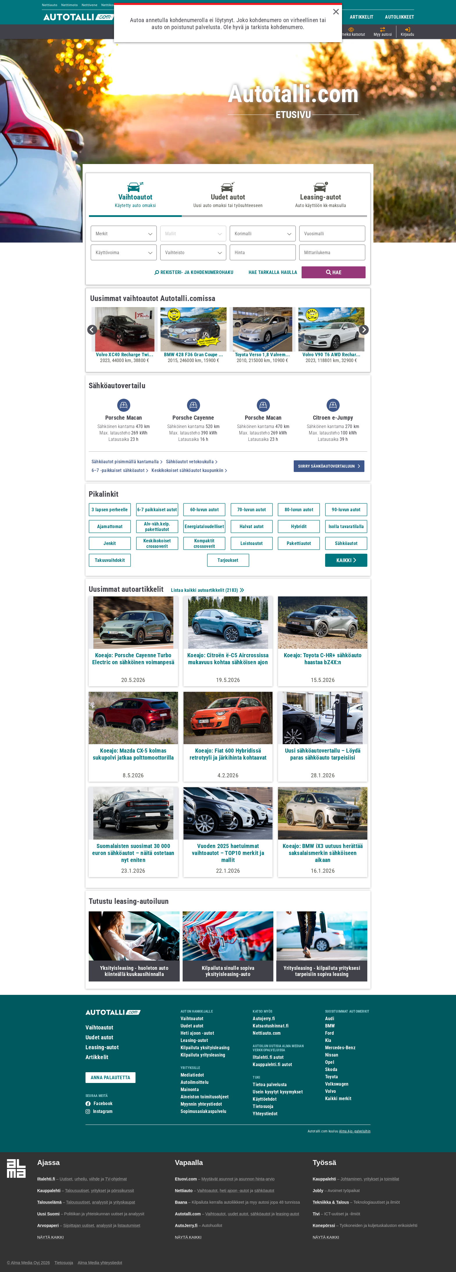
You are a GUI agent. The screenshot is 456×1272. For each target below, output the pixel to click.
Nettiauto (49, 5)
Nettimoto (69, 5)
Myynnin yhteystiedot (201, 1104)
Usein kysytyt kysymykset (277, 1092)
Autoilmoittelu (195, 1082)
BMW (330, 1026)
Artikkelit (97, 1057)
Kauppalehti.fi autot (272, 1064)
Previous (92, 330)
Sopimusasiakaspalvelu (204, 1111)
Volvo (330, 1091)
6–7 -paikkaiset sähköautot (120, 470)
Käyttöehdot (264, 1099)
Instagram (103, 1111)
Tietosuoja (263, 1106)
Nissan (331, 1055)
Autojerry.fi (264, 1018)
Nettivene (89, 5)
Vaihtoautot (99, 1027)
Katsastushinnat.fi (270, 1026)
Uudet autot (99, 1037)
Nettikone (109, 5)
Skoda (331, 1069)
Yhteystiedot (265, 1113)
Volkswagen (336, 1084)
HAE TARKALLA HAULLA (273, 272)
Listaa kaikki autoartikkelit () (207, 590)
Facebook (103, 1103)
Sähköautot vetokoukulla (192, 461)
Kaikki (346, 560)
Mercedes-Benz (340, 1047)
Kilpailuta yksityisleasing (205, 1047)
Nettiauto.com (267, 1033)
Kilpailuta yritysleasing (203, 1055)
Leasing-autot (102, 1047)
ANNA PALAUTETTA (110, 1077)
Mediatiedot (192, 1075)
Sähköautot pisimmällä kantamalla (127, 461)
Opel (329, 1062)
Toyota (331, 1076)
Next (364, 330)
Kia (328, 1040)
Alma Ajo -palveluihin (354, 1131)
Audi (329, 1018)
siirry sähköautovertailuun (329, 466)
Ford (329, 1033)
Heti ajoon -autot (197, 1033)
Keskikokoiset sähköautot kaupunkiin (189, 470)
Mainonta (190, 1089)
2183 (231, 590)
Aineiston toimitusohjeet (205, 1097)
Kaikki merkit (338, 1098)
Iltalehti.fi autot (268, 1057)
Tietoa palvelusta (270, 1084)
